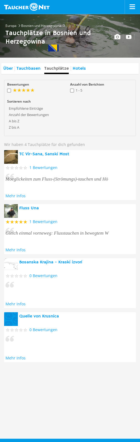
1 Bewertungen (43, 167)
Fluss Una (29, 208)
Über (8, 68)
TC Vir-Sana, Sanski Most (44, 154)
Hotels (79, 68)
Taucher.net (27, 7)
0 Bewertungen (43, 275)
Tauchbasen (28, 68)
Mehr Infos (16, 195)
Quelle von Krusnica (39, 316)
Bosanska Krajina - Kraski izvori (50, 262)
